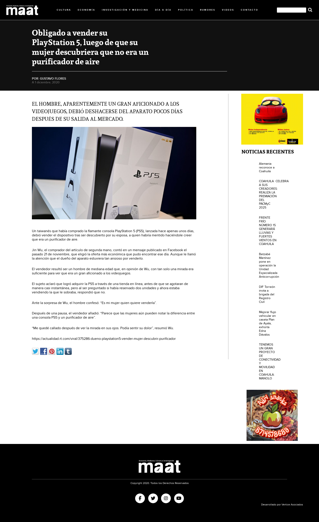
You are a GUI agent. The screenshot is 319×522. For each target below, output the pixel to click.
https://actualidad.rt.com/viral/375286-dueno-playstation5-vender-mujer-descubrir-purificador (104, 339)
